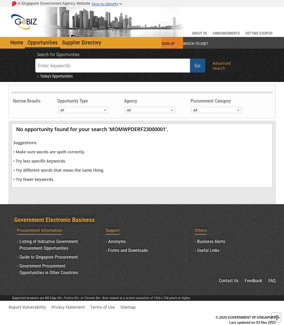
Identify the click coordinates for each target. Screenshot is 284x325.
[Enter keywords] (112, 65)
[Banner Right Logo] (241, 18)
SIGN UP (168, 43)
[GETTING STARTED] (258, 32)
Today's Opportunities (54, 76)
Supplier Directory (81, 42)
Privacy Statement (68, 307)
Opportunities (43, 42)
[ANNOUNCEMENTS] (226, 32)
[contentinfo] (276, 317)
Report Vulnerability (27, 307)
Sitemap (128, 307)
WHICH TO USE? (195, 43)
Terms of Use (102, 307)
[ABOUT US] (199, 32)
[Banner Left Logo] (25, 18)
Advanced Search (222, 66)
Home (16, 42)
